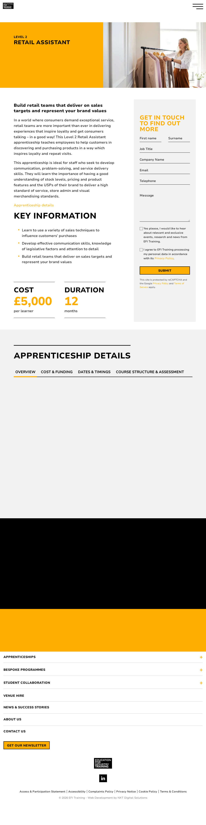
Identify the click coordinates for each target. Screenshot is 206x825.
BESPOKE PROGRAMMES (24, 670)
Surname (175, 138)
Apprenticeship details (34, 205)
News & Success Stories (26, 707)
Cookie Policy (148, 791)
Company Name (152, 160)
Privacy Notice (126, 791)
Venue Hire (13, 696)
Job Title (146, 149)
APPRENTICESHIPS (19, 657)
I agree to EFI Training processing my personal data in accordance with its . (166, 254)
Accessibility (76, 791)
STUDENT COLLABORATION (26, 683)
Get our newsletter (26, 745)
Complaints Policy (100, 791)
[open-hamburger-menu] (198, 6)
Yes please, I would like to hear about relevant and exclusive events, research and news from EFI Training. (165, 235)
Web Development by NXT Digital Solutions (117, 798)
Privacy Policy (164, 258)
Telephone (148, 181)
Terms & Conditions (173, 791)
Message (147, 195)
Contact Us (14, 731)
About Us (12, 719)
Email (144, 170)
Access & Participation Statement (42, 791)
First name (148, 138)
